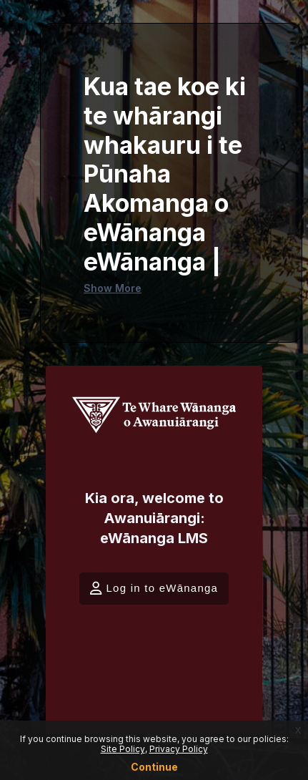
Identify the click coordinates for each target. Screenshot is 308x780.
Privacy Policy (178, 749)
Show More (112, 288)
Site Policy (123, 749)
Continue (154, 767)
